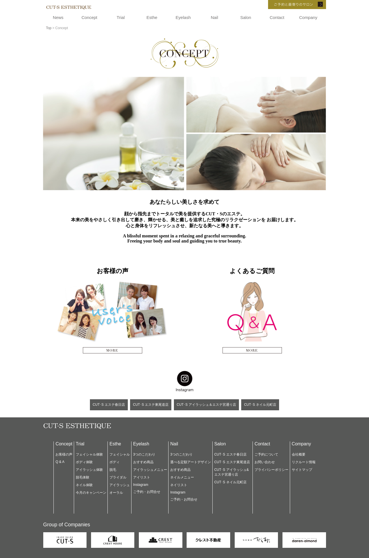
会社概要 (298, 454)
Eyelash (183, 17)
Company (308, 17)
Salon (245, 17)
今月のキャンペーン (91, 493)
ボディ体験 (84, 462)
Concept (89, 17)
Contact (277, 17)
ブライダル (117, 477)
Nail (214, 17)
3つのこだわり (144, 454)
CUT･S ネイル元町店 (260, 405)
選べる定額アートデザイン (190, 462)
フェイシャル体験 (89, 454)
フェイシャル (119, 454)
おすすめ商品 (143, 462)
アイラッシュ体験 (89, 470)
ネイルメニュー (182, 477)
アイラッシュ (119, 485)
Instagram (140, 485)
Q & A (59, 462)
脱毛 (112, 470)
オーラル (116, 493)
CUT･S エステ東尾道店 (151, 405)
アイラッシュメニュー (150, 470)
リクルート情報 (304, 462)
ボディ (114, 462)
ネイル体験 (84, 485)
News (58, 17)
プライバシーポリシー (271, 470)
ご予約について (266, 454)
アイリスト (141, 477)
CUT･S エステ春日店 (109, 405)
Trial (120, 17)
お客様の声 (63, 454)
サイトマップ (302, 470)
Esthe (151, 17)
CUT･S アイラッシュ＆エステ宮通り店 (206, 405)
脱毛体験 (82, 477)
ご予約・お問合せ (146, 492)
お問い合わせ (264, 462)
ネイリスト (178, 485)
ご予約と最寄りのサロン (289, 4)
